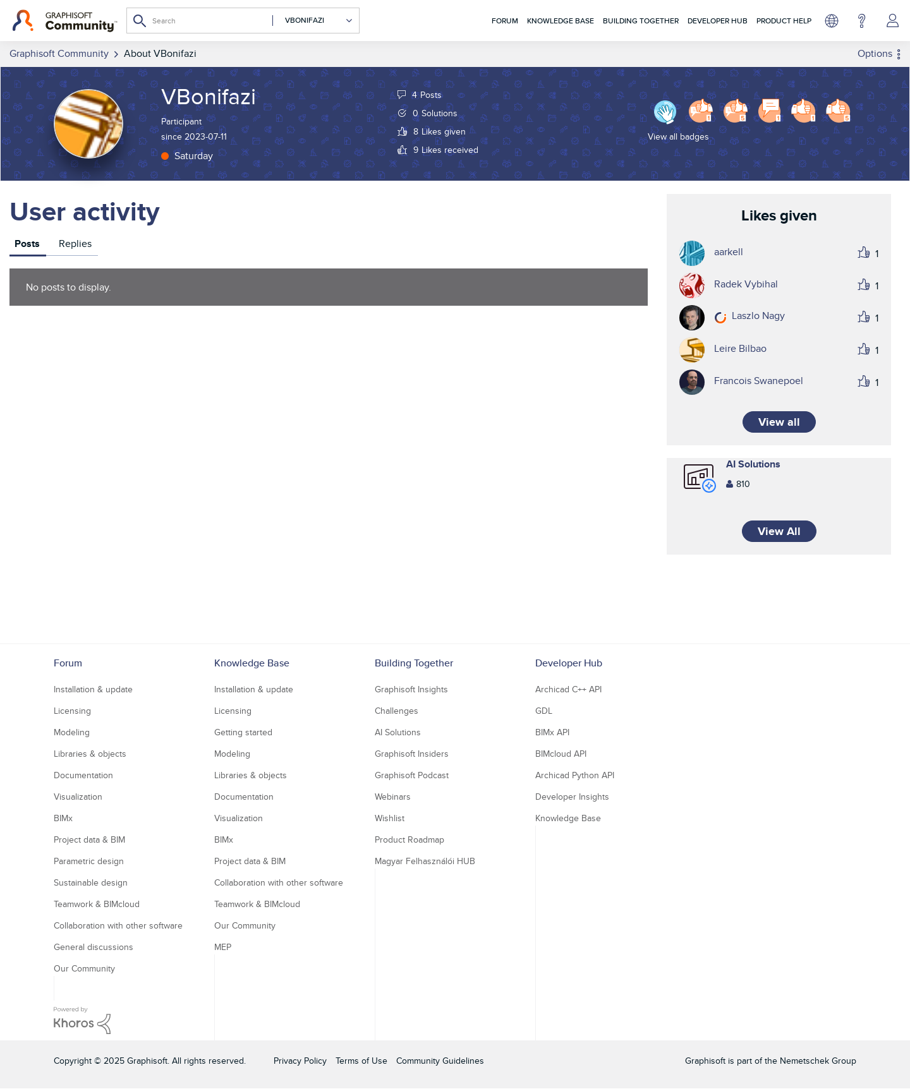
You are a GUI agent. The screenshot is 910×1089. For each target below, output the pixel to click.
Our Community (84, 968)
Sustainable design (91, 882)
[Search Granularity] (313, 20)
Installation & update (93, 689)
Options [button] (875, 53)
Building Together (641, 20)
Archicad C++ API (568, 689)
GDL (543, 710)
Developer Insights (572, 796)
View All (779, 531)
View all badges (678, 136)
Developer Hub (718, 20)
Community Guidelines (440, 1060)
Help (861, 20)
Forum (505, 20)
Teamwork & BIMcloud (97, 904)
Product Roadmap (409, 839)
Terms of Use (361, 1060)
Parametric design (89, 861)
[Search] (243, 20)
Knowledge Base (560, 20)
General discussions (93, 947)
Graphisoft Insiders (412, 753)
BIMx (63, 818)
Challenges (396, 710)
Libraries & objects (90, 753)
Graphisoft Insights (411, 689)
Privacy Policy (300, 1060)
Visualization (78, 796)
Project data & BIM (89, 839)
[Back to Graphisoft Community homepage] (64, 21)
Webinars (393, 796)
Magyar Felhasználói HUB (425, 861)
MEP (222, 947)
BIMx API (552, 732)
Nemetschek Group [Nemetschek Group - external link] (818, 1060)
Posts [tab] (27, 243)
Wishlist (389, 818)
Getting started (243, 732)
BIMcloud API (560, 753)
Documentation (83, 775)
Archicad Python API (574, 775)
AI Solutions (753, 464)
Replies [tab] (75, 243)
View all (779, 422)
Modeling (72, 732)
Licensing (72, 710)
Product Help (783, 20)
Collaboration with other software (118, 925)
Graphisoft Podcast (412, 775)
